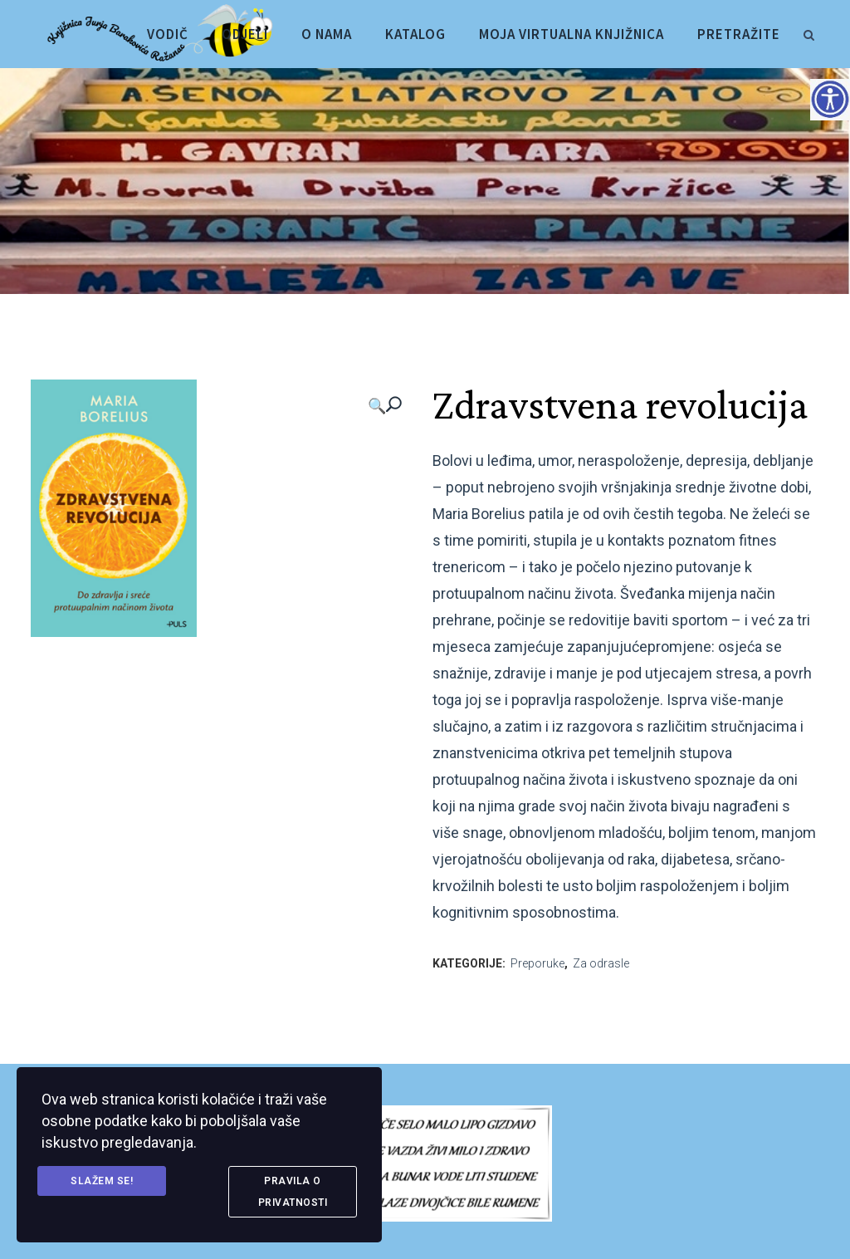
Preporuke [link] (537, 963)
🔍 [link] (377, 405)
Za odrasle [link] (601, 963)
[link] (808, 32)
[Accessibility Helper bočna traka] (830, 99)
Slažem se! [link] (102, 1181)
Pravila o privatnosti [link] (293, 1191)
